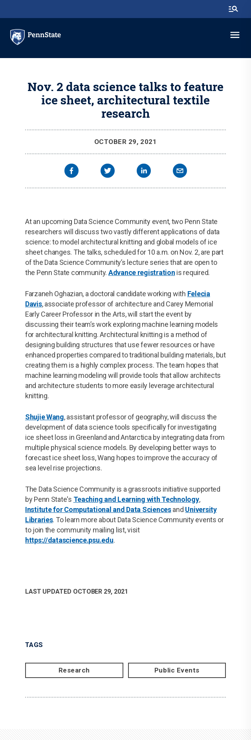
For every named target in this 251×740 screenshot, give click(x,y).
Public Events (177, 670)
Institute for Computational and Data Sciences (98, 509)
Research (74, 670)
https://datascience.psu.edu (69, 540)
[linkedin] (144, 172)
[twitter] (108, 172)
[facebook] (71, 172)
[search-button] (233, 9)
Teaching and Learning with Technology (136, 499)
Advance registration (141, 272)
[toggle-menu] (235, 35)
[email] (180, 172)
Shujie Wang (44, 417)
